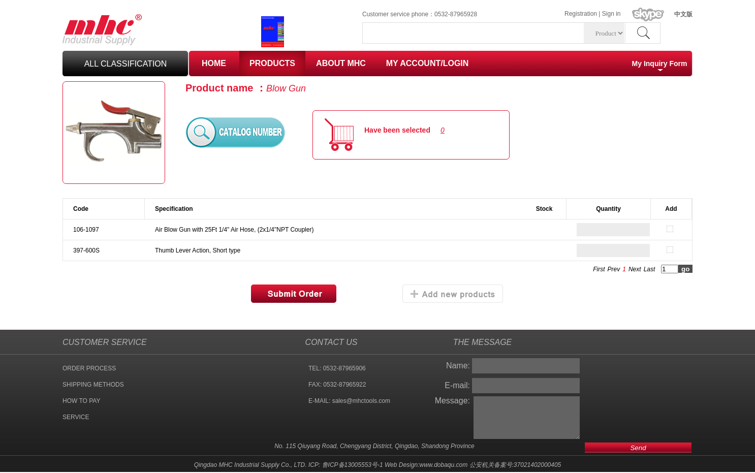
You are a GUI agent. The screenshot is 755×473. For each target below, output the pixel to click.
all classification (125, 63)
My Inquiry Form (659, 63)
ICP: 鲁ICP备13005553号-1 (345, 464)
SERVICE (75, 417)
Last (649, 269)
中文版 (683, 14)
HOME (214, 63)
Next (634, 269)
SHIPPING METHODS (93, 384)
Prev (614, 269)
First (599, 269)
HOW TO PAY (81, 400)
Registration (580, 13)
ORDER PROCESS (89, 368)
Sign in (611, 13)
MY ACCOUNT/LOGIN (427, 63)
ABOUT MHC (341, 63)
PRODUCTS (272, 63)
